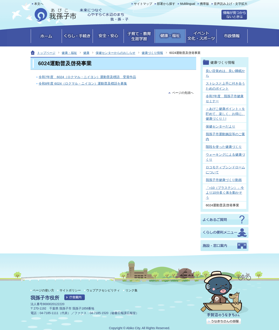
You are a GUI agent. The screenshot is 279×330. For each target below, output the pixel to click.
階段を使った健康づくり (224, 147)
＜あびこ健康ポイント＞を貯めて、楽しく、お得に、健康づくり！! (225, 113)
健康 (86, 53)
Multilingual (187, 3)
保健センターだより (220, 126)
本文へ (38, 3)
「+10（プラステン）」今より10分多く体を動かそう (225, 192)
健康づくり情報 (152, 53)
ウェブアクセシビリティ (103, 290)
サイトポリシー (70, 290)
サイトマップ (143, 3)
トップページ (46, 53)
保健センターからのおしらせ (115, 53)
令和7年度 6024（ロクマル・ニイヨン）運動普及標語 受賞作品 (87, 77)
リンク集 (131, 290)
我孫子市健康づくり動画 (224, 180)
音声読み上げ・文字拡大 (230, 3)
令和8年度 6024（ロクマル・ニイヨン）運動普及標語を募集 (83, 83)
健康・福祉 (69, 53)
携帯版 (204, 3)
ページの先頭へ (183, 92)
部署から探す (166, 3)
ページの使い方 (43, 290)
